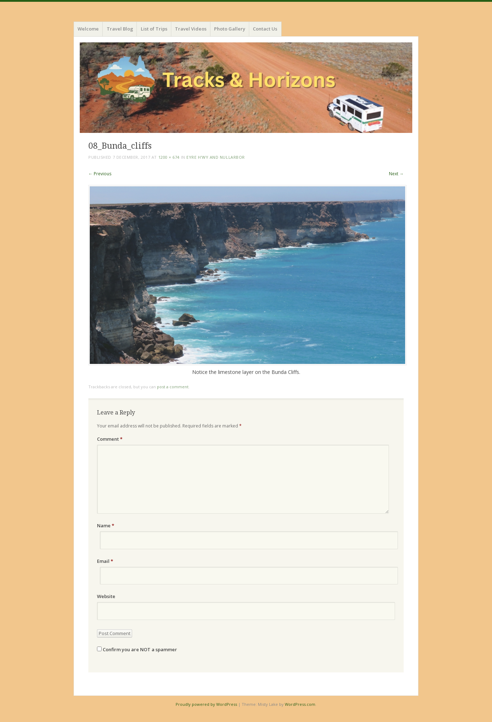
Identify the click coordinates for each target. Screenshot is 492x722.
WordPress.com (300, 704)
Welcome (88, 29)
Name (105, 525)
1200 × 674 (169, 157)
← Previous (99, 174)
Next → (396, 174)
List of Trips (154, 29)
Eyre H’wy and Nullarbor (215, 157)
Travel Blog (120, 29)
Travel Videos (190, 29)
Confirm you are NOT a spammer (137, 649)
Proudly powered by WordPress (206, 704)
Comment (109, 439)
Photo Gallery (229, 29)
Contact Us (265, 29)
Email (105, 561)
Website (106, 596)
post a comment (173, 386)
